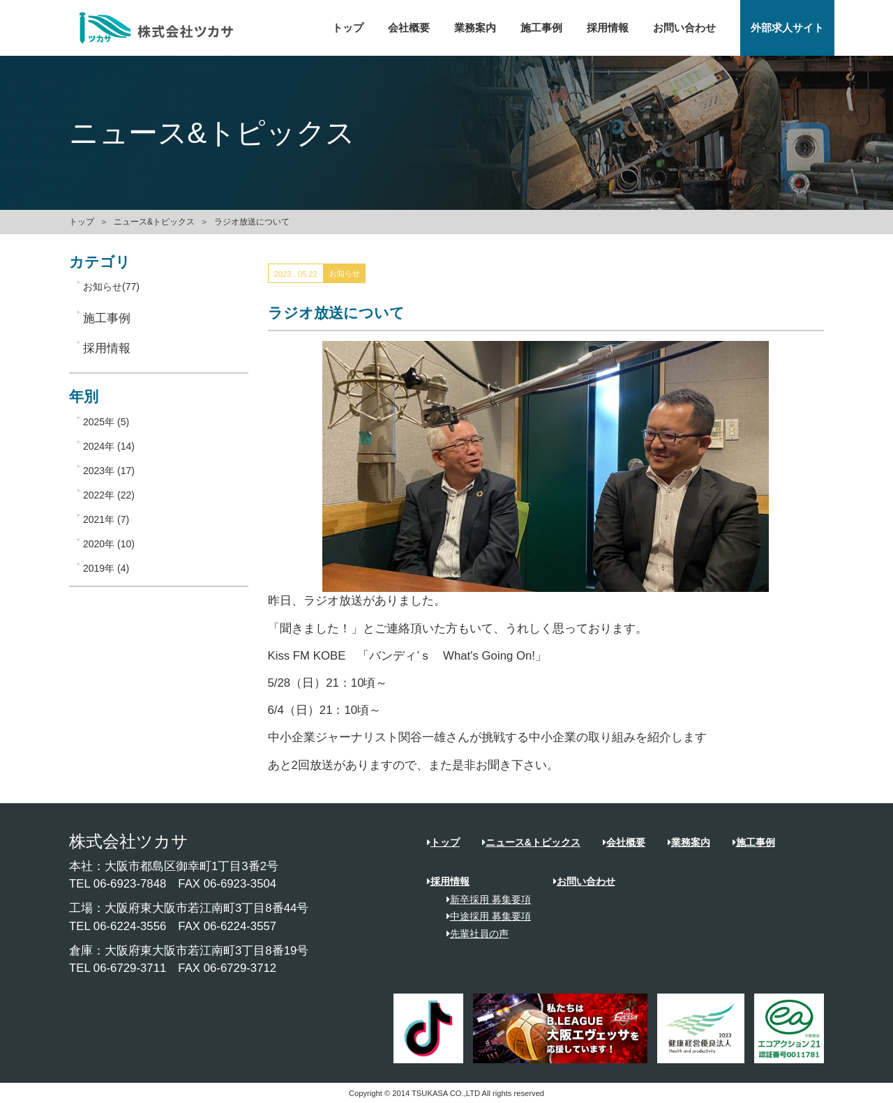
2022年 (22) (109, 495)
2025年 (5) (106, 421)
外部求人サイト (787, 27)
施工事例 (541, 27)
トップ (347, 27)
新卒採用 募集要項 (484, 899)
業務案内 (475, 27)
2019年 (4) (106, 568)
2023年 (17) (109, 470)
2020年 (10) (109, 543)
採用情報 (608, 27)
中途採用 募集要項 (484, 916)
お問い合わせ (684, 27)
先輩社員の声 (473, 933)
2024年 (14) (109, 446)
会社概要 (409, 27)
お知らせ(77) (111, 286)
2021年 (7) (106, 519)
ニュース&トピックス (154, 222)
